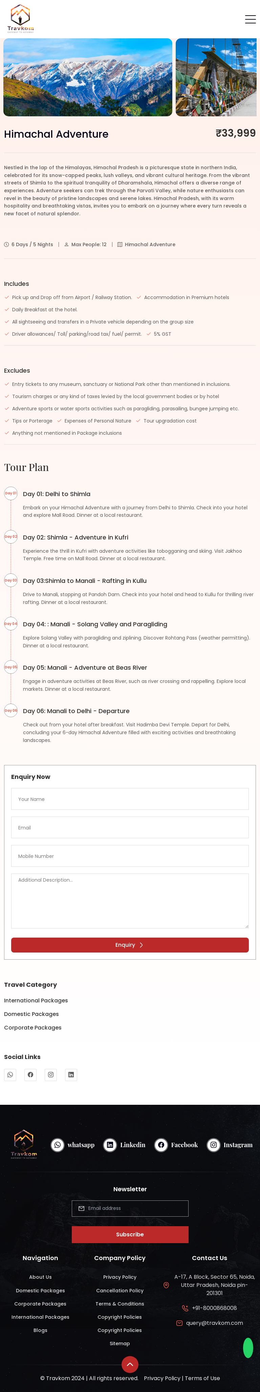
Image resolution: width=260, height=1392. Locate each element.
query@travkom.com (214, 1323)
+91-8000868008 (214, 1308)
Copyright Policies (120, 1317)
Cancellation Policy (120, 1290)
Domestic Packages (31, 1014)
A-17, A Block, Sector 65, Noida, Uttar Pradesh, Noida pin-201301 (214, 1285)
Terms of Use (202, 1378)
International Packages (36, 1000)
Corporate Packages (33, 1028)
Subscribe (130, 1234)
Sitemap (120, 1343)
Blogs (40, 1330)
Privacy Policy (119, 1277)
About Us (40, 1277)
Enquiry (130, 945)
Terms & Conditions (119, 1303)
